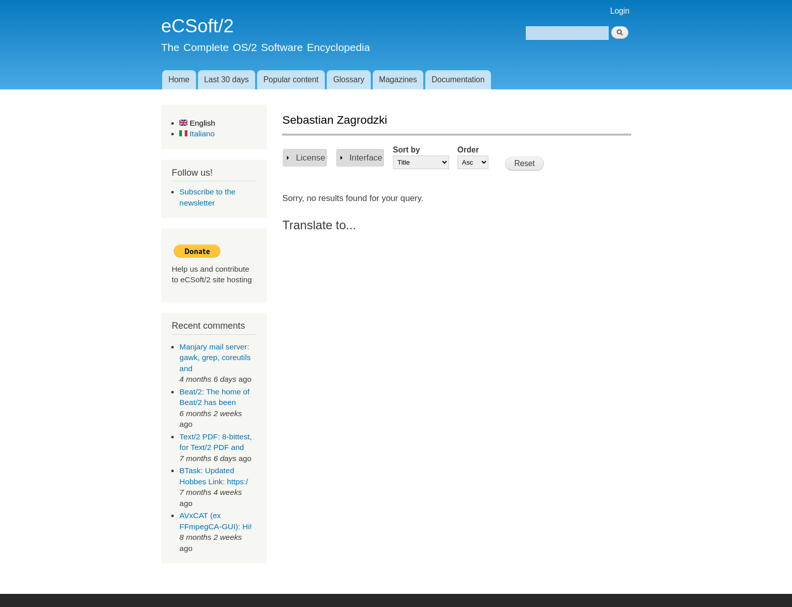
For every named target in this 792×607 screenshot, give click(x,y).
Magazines (398, 79)
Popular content (290, 79)
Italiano (197, 133)
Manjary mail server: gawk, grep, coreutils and (215, 357)
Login (619, 11)
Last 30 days (226, 79)
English (197, 123)
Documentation (458, 79)
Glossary (349, 79)
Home (178, 79)
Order (468, 149)
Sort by (406, 149)
